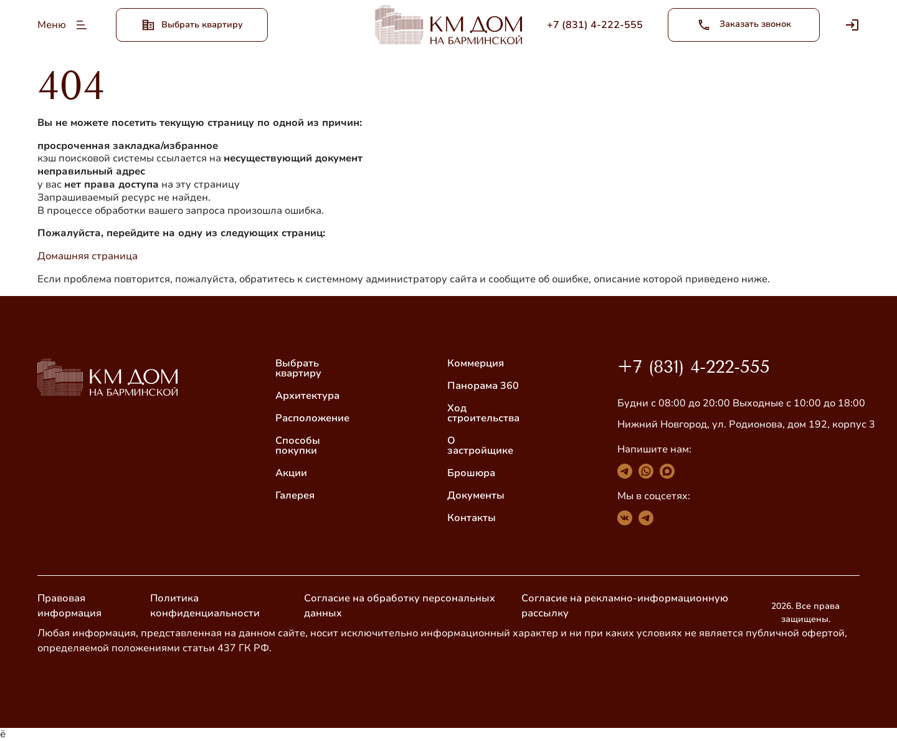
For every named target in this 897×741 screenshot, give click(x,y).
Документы (476, 495)
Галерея (295, 495)
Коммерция (475, 363)
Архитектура (307, 396)
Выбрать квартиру (298, 368)
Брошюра (471, 473)
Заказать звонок (744, 25)
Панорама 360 (483, 386)
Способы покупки (297, 446)
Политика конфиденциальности (205, 605)
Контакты (471, 518)
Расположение (312, 418)
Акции (291, 473)
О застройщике (480, 446)
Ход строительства (483, 413)
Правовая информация (69, 605)
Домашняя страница (87, 256)
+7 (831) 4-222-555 (693, 367)
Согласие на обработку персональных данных (399, 605)
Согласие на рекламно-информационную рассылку (624, 605)
